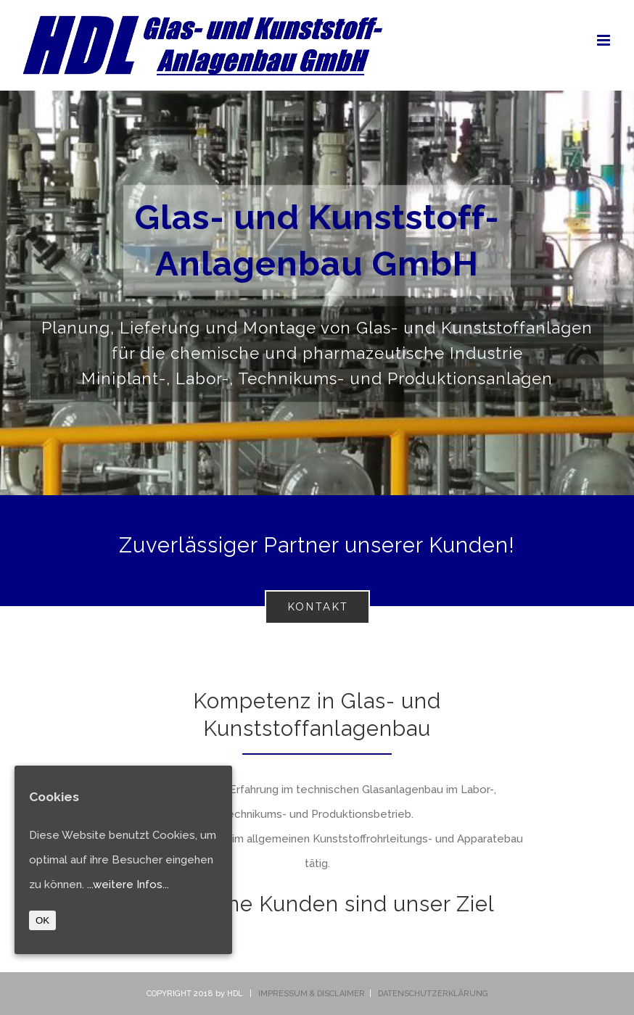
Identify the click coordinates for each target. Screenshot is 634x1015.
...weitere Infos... (128, 884)
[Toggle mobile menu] (604, 40)
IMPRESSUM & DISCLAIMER (311, 993)
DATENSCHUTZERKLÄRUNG (433, 993)
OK (42, 920)
